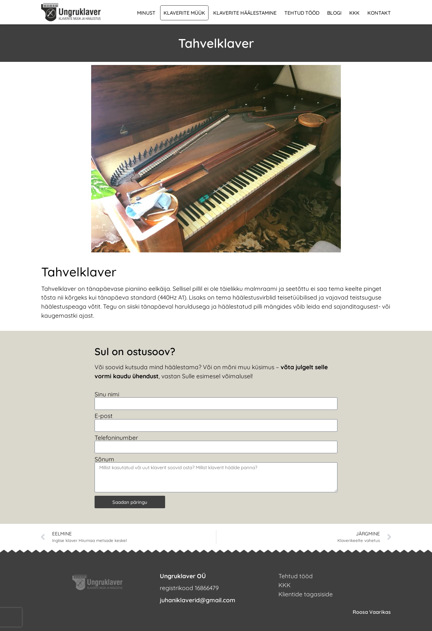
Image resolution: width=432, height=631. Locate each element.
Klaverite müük (184, 13)
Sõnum (104, 459)
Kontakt (379, 13)
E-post (104, 416)
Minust (146, 13)
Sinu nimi (107, 394)
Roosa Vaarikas (372, 612)
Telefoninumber (116, 438)
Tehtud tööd (301, 13)
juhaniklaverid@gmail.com (197, 600)
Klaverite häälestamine (245, 13)
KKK (354, 13)
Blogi (334, 13)
